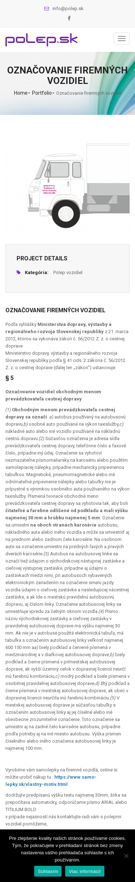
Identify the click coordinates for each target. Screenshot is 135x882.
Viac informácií (85, 871)
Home (21, 93)
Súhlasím (48, 871)
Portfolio (42, 93)
